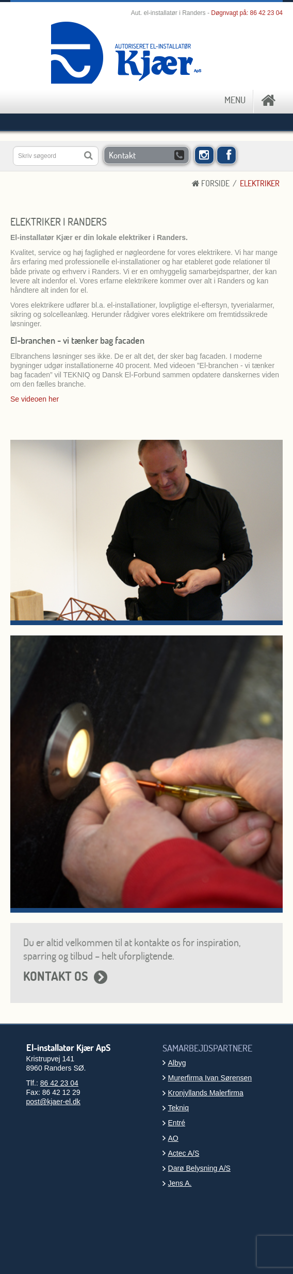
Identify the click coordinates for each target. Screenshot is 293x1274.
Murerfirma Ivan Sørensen (210, 1078)
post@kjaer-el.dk (53, 1101)
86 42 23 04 (266, 13)
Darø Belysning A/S (199, 1168)
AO (173, 1138)
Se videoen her (34, 399)
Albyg (177, 1063)
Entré (176, 1123)
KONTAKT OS (55, 976)
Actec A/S (184, 1153)
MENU (235, 100)
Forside (211, 183)
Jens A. (180, 1183)
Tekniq (178, 1108)
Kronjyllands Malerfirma (205, 1093)
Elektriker (260, 183)
